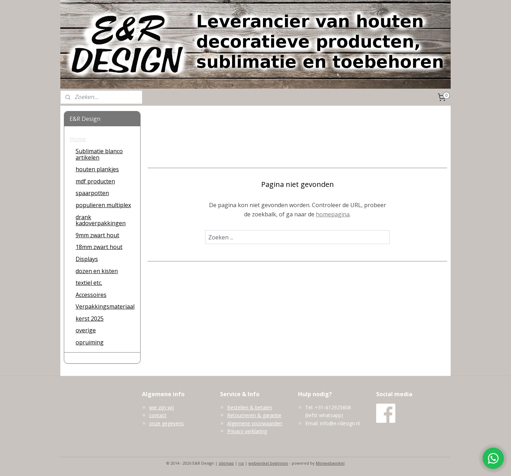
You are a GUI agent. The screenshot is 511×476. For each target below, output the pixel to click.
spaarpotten (92, 193)
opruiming (90, 342)
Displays (87, 259)
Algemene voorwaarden (254, 423)
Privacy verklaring (247, 431)
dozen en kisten (97, 271)
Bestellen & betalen (249, 407)
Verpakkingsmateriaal (105, 306)
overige (86, 330)
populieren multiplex (103, 205)
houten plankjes (97, 169)
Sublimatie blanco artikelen (99, 154)
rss (241, 463)
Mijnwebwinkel (330, 463)
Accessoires (91, 295)
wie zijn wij (161, 407)
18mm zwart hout (99, 247)
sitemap (226, 463)
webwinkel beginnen (268, 463)
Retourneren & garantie (254, 415)
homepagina (333, 214)
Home (78, 139)
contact (157, 415)
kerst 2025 (90, 318)
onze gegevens (166, 423)
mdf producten (95, 181)
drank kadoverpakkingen (101, 220)
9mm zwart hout (97, 235)
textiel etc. (89, 283)
